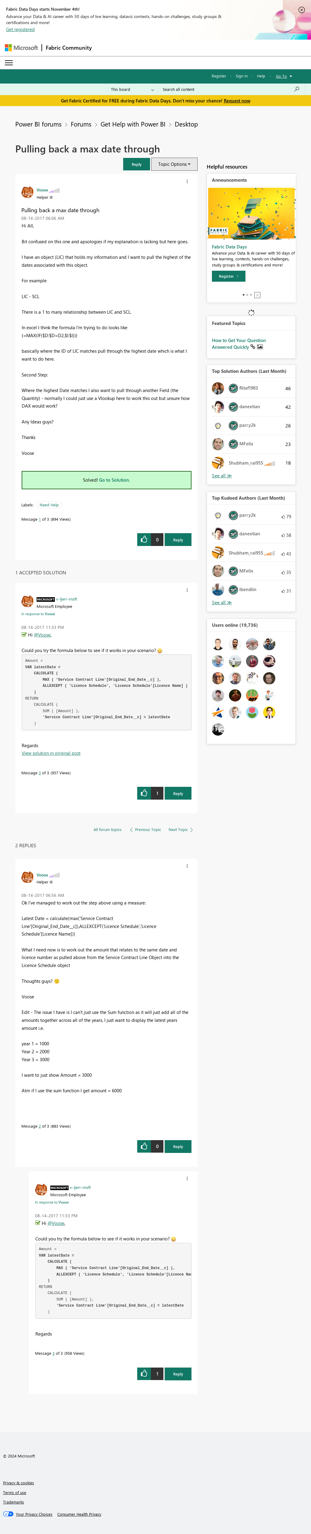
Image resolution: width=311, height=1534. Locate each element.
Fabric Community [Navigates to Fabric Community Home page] (69, 47)
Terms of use (14, 1492)
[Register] (228, 276)
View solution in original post (51, 753)
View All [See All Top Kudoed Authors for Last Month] (222, 602)
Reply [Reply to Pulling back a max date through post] (178, 539)
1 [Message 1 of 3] (40, 519)
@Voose (42, 635)
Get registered (20, 29)
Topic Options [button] (172, 164)
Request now (237, 101)
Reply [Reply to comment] (178, 793)
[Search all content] (231, 89)
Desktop (186, 124)
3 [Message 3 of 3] (40, 772)
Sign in (242, 75)
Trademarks (13, 1501)
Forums (81, 124)
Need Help (49, 505)
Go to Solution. (114, 480)
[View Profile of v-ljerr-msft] (66, 599)
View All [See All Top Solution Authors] (222, 475)
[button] (136, 164)
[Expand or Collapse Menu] (9, 62)
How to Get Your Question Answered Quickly (239, 343)
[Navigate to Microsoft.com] (21, 47)
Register (219, 75)
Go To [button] (281, 76)
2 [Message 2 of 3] (40, 1126)
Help (261, 75)
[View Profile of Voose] (42, 190)
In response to (38, 613)
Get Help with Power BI (133, 124)
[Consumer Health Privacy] (79, 1514)
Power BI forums (38, 124)
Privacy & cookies (18, 1482)
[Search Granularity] (132, 89)
